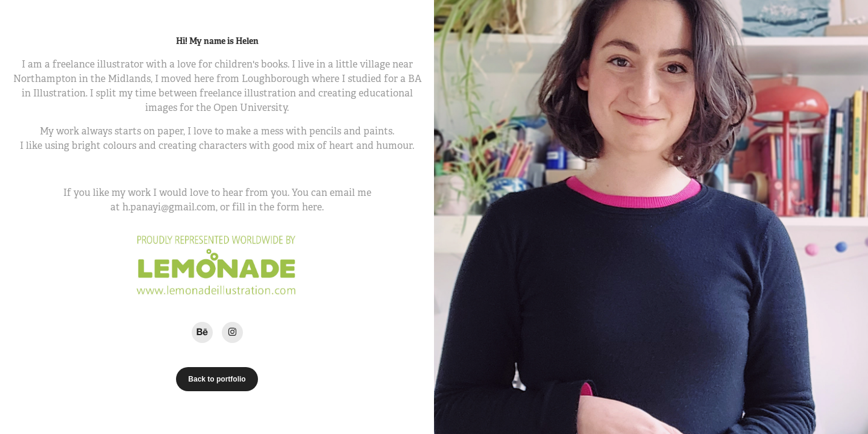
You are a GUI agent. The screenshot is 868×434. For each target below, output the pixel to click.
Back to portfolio (216, 379)
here (312, 207)
